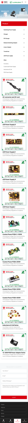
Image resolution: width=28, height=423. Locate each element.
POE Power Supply (8, 72)
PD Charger (7, 38)
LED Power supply (8, 55)
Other (5, 60)
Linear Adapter (7, 47)
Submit (14, 397)
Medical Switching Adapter (10, 42)
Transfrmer (6, 51)
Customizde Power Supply (10, 66)
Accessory (6, 63)
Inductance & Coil (8, 69)
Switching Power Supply (10, 29)
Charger (6, 34)
